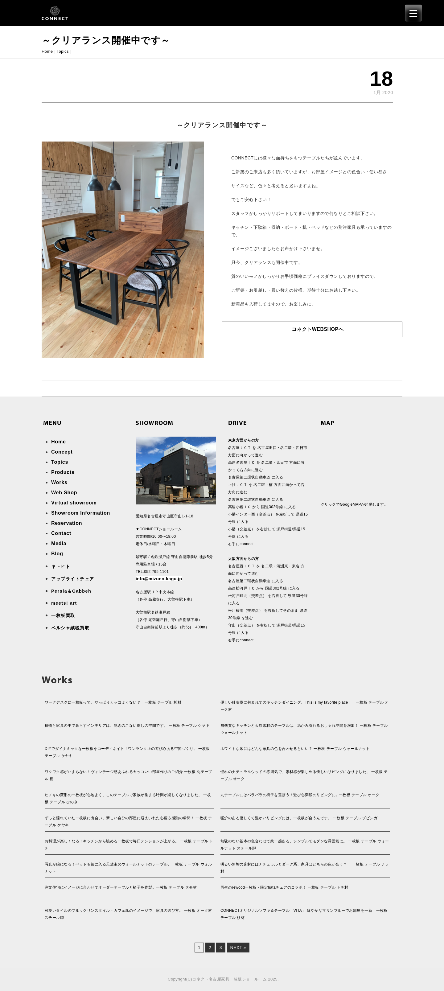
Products (63, 472)
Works (59, 482)
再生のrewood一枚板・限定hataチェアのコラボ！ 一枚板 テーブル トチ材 (284, 887)
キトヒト (60, 566)
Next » (238, 947)
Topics (62, 51)
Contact (61, 533)
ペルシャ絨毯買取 (70, 627)
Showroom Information (80, 513)
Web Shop (64, 492)
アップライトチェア (72, 578)
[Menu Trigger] (413, 13)
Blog (57, 553)
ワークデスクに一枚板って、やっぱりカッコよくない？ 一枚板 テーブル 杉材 (113, 702)
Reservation (66, 523)
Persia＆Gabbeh (71, 591)
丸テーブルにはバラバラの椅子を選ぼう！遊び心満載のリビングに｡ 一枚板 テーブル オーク (300, 795)
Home (47, 51)
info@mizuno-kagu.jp (159, 578)
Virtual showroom (74, 502)
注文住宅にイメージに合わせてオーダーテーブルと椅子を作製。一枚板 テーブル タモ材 (121, 887)
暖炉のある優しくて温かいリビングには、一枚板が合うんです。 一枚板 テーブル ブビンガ (298, 818)
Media (58, 543)
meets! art (64, 603)
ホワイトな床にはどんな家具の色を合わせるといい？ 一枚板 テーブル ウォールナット (295, 748)
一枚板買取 (63, 615)
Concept (62, 451)
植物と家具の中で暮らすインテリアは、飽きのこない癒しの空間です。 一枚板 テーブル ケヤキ (127, 725)
